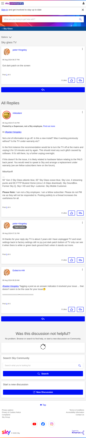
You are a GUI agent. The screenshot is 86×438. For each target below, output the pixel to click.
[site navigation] (2, 3)
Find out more (49, 126)
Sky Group (6, 417)
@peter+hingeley (13, 132)
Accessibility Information (75, 412)
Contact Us (80, 415)
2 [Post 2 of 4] (6, 207)
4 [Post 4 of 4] (6, 304)
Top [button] (44, 405)
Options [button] (4, 37)
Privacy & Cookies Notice (11, 412)
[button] (82, 49)
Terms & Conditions (77, 410)
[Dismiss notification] (83, 10)
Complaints (6, 415)
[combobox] (39, 19)
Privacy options (7, 410)
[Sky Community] (15, 3)
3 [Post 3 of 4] (6, 254)
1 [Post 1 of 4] (6, 75)
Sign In (83, 4)
